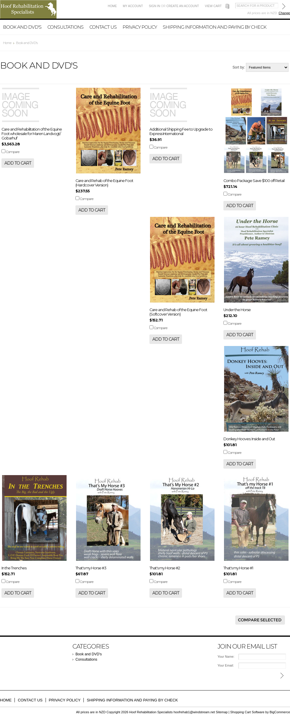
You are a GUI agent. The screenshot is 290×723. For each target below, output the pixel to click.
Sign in (154, 6)
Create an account (182, 6)
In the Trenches (13, 568)
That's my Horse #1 (238, 568)
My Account (133, 6)
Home (112, 6)
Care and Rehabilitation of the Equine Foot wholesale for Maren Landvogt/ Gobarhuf (31, 133)
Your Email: (226, 665)
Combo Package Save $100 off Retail (253, 180)
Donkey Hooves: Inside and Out (249, 439)
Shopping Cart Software (247, 712)
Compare (12, 152)
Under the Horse (237, 310)
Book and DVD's (22, 27)
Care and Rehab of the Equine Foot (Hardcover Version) (104, 182)
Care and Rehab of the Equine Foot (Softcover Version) (178, 312)
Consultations (65, 27)
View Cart (213, 6)
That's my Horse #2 (164, 568)
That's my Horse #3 (90, 568)
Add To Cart (17, 163)
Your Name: (226, 656)
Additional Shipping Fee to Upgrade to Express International (180, 131)
